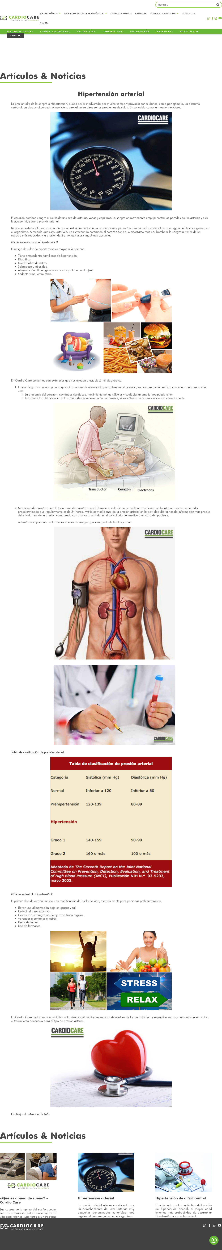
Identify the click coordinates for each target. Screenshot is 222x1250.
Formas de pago (113, 31)
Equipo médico (49, 13)
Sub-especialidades (20, 31)
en (41, 23)
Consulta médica (121, 13)
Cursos (15, 35)
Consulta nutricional (55, 31)
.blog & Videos (188, 31)
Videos (171, 1231)
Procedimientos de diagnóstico (84, 13)
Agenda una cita (131, 1231)
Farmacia (141, 13)
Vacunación (86, 31)
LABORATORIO (164, 31)
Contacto (188, 13)
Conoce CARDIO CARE (163, 13)
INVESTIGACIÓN (139, 31)
